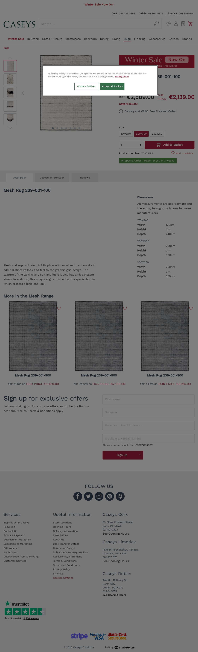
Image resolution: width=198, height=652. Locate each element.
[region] (100, 80)
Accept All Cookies (112, 86)
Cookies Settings (86, 86)
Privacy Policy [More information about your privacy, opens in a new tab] (122, 76)
